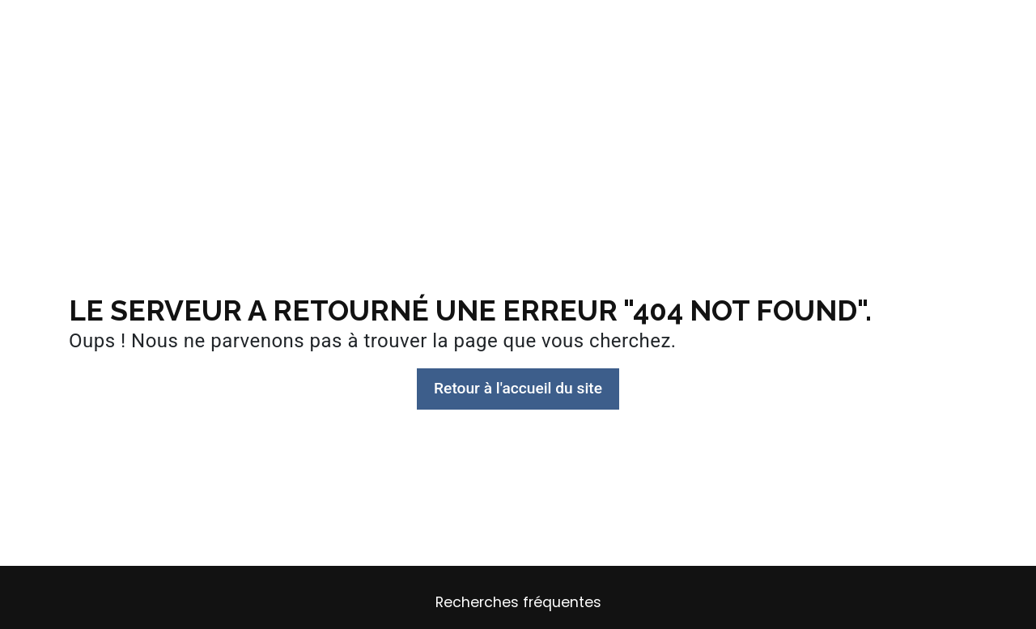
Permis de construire (606, 28)
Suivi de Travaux (460, 28)
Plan (263, 28)
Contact (835, 28)
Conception (343, 28)
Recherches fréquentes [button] (518, 602)
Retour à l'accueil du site (518, 388)
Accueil (197, 28)
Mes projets (738, 28)
